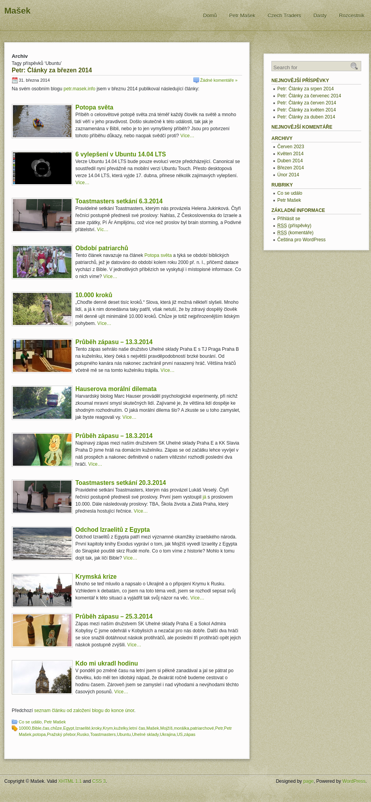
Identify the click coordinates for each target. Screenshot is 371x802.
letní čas (137, 728)
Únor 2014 (288, 175)
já (204, 497)
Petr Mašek (242, 15)
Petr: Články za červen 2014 (306, 103)
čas (46, 728)
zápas (189, 734)
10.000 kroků (93, 295)
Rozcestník (351, 15)
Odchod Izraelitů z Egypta (112, 529)
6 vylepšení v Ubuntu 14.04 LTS (120, 154)
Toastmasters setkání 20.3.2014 (120, 482)
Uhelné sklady (145, 734)
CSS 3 (99, 781)
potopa (39, 734)
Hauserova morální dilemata (116, 389)
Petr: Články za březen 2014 (52, 70)
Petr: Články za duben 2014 (306, 117)
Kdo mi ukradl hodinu (106, 663)
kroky (97, 728)
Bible (36, 728)
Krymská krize (96, 576)
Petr (219, 728)
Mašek (17, 11)
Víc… (102, 229)
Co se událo (30, 721)
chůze (56, 728)
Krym (108, 728)
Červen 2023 (290, 146)
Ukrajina (167, 734)
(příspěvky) (294, 225)
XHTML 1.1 (70, 781)
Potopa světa (94, 107)
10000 (25, 728)
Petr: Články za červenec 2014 (309, 96)
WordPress (354, 781)
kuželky (121, 728)
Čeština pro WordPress (301, 239)
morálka (181, 728)
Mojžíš (166, 728)
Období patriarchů (101, 248)
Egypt (68, 728)
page (308, 781)
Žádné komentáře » (218, 80)
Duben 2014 (290, 160)
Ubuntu (123, 734)
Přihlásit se (288, 218)
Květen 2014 (290, 153)
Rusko (83, 734)
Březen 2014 (290, 167)
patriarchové (202, 728)
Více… (187, 135)
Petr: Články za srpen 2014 (305, 89)
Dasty (320, 15)
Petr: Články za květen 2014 (306, 110)
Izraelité (83, 728)
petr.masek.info (79, 89)
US (180, 734)
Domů (210, 15)
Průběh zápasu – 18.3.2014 (114, 435)
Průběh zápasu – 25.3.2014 (114, 616)
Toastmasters (103, 734)
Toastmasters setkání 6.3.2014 (118, 201)
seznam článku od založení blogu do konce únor (84, 710)
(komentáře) (295, 232)
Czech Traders (284, 15)
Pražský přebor (61, 734)
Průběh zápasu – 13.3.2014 (114, 342)
